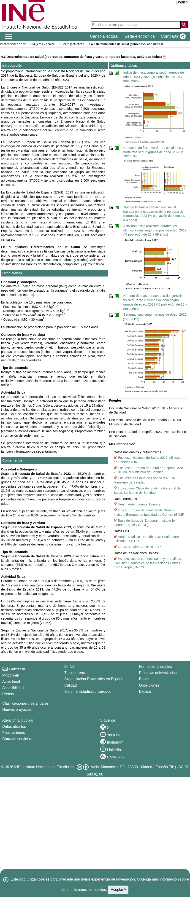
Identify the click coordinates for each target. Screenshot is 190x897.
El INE (69, 667)
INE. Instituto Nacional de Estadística (44, 767)
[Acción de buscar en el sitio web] (184, 24)
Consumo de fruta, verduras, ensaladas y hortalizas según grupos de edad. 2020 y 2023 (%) (153, 152)
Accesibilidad (13, 688)
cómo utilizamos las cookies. (83, 890)
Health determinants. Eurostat (139, 504)
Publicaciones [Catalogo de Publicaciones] (13, 733)
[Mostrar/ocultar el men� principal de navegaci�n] (8, 36)
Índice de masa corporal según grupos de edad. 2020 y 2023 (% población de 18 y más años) (153, 77)
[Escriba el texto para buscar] (136, 25)
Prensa (8, 694)
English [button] (182, 2)
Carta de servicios (17, 739)
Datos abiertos (14, 726)
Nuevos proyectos (17, 710)
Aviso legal (11, 681)
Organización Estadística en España (93, 679)
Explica (145, 691)
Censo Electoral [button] (104, 36)
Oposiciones (149, 685)
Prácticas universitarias (158, 673)
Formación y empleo (155, 667)
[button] (172, 36)
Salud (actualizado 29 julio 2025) (83, 44)
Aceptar (118, 889)
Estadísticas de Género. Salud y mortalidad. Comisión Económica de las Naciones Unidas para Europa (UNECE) (148, 563)
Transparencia (76, 673)
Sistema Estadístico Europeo (87, 691)
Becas (144, 679)
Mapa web (10, 675)
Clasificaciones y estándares (25, 703)
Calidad (70, 685)
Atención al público (17, 720)
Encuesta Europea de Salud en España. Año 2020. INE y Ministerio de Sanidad (148, 470)
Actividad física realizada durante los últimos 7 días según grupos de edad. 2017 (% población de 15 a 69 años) (155, 230)
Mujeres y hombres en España (52, 44)
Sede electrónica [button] (140, 36)
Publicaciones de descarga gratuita (23, 44)
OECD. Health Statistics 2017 (139, 547)
